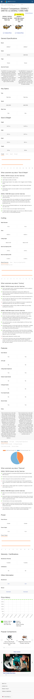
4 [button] (10, 649)
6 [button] (14, 649)
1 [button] (4, 649)
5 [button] (12, 649)
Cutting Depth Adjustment (21, 443)
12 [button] (26, 649)
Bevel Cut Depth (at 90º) (19, 263)
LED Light (11, 443)
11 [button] (24, 649)
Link (8, 585)
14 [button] (30, 649)
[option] (17, 641)
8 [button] (18, 649)
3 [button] (8, 649)
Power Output (4, 536)
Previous (2, 641)
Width (7, 155)
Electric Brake (15, 447)
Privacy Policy (5, 688)
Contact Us (4, 686)
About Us (4, 683)
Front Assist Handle (5, 447)
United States (6, 696)
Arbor (11, 263)
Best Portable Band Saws (9, 674)
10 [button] (22, 649)
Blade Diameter (4, 263)
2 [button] (6, 649)
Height (2, 155)
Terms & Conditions (6, 691)
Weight (16, 155)
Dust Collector (4, 443)
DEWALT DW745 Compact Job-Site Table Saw (8, 624)
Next (32, 641)
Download (8, 593)
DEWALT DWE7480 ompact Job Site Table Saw (20, 625)
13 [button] (28, 649)
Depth (11, 155)
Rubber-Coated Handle (6, 445)
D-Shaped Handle (18, 445)
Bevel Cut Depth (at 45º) (6, 266)
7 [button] (16, 649)
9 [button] (20, 649)
